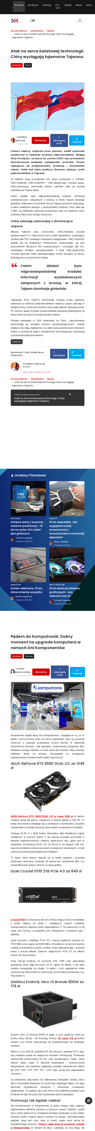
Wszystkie (18, 5)
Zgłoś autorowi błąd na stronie (37, 372)
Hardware (33, 5)
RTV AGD (57, 6)
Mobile (67, 5)
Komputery (16, 342)
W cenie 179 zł (68, 1038)
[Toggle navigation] (80, 20)
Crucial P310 (18, 919)
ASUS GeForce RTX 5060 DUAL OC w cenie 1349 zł (42, 816)
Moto (89, 5)
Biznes (79, 5)
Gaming (47, 5)
